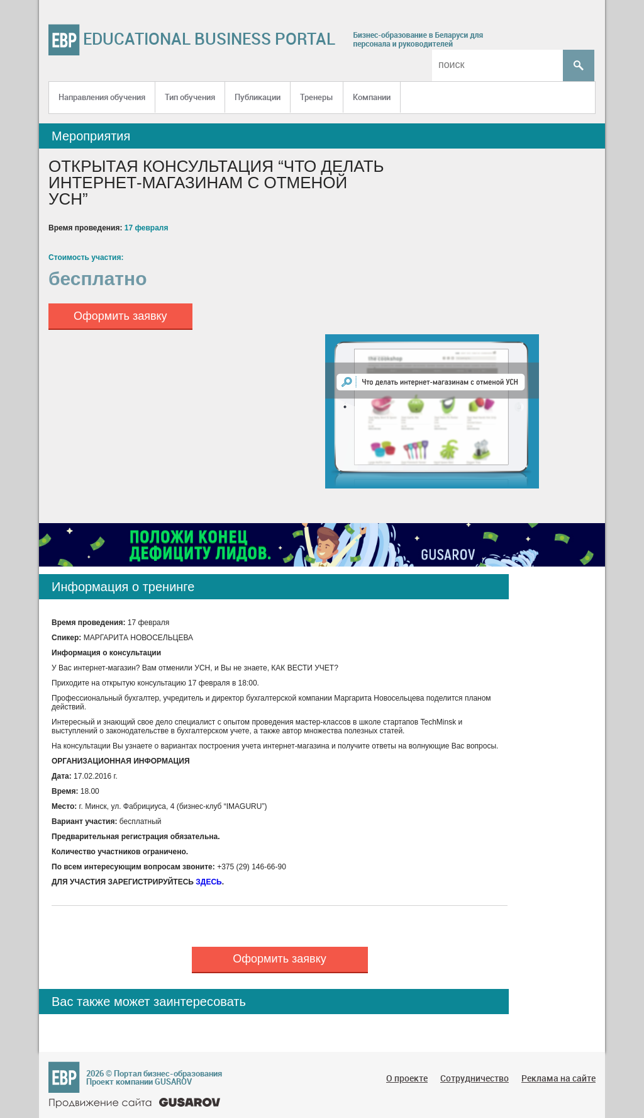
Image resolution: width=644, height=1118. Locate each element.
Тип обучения (190, 97)
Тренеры (316, 97)
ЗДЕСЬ (208, 882)
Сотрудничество (474, 1078)
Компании (372, 97)
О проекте (407, 1078)
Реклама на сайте (558, 1078)
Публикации (257, 97)
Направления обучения (101, 97)
